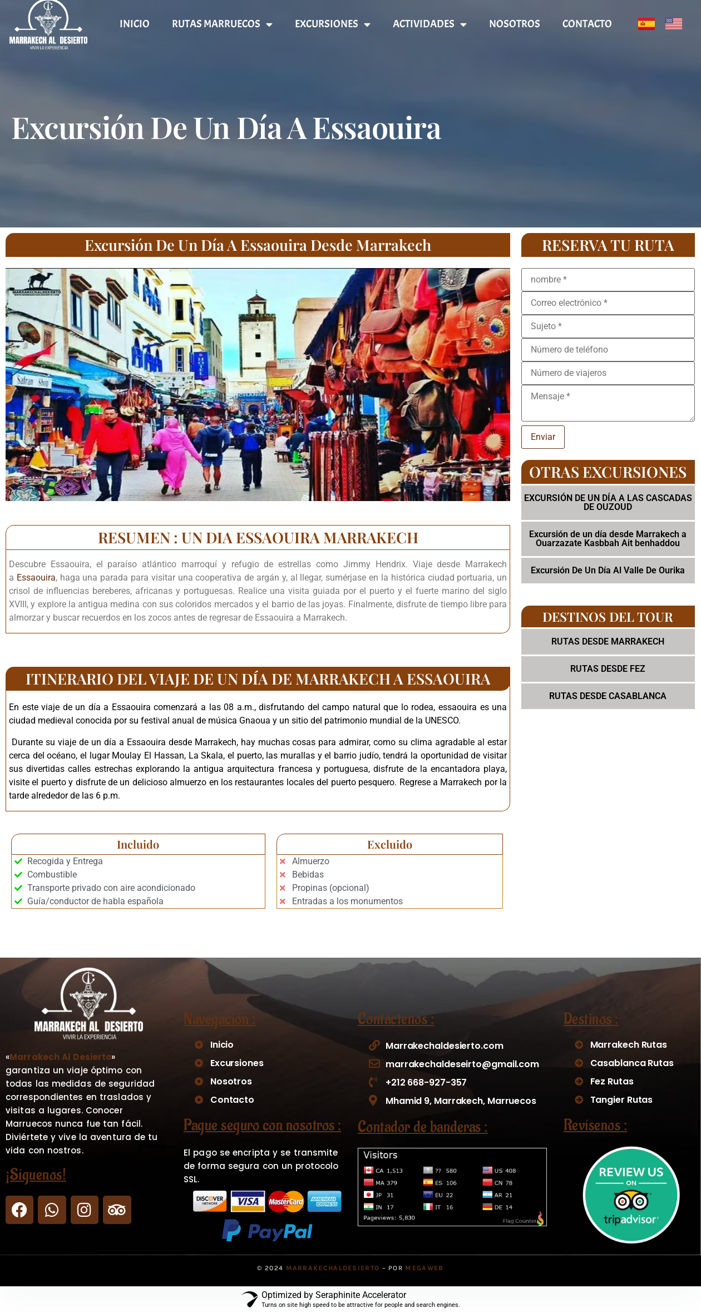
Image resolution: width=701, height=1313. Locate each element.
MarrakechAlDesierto (333, 1268)
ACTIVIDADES (430, 23)
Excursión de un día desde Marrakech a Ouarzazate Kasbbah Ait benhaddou (608, 538)
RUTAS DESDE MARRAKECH (607, 641)
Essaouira (36, 577)
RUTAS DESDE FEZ (607, 668)
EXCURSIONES (333, 23)
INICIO (135, 24)
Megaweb (424, 1268)
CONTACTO (587, 24)
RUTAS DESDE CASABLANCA (608, 696)
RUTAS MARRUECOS (222, 23)
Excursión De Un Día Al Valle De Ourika (608, 570)
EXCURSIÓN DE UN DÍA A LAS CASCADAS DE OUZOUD (608, 502)
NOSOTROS (514, 24)
